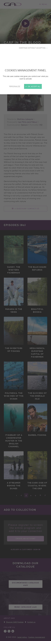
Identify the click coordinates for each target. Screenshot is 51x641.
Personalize (14, 86)
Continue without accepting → (33, 48)
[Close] (25, 320)
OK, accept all (32, 86)
